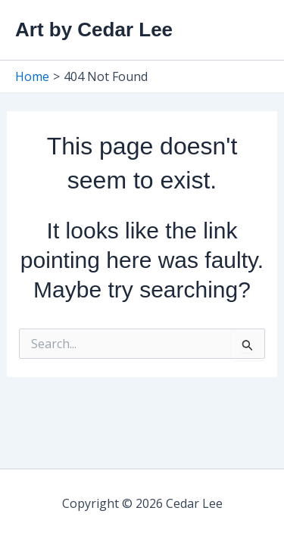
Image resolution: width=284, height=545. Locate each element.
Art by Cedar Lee (94, 29)
